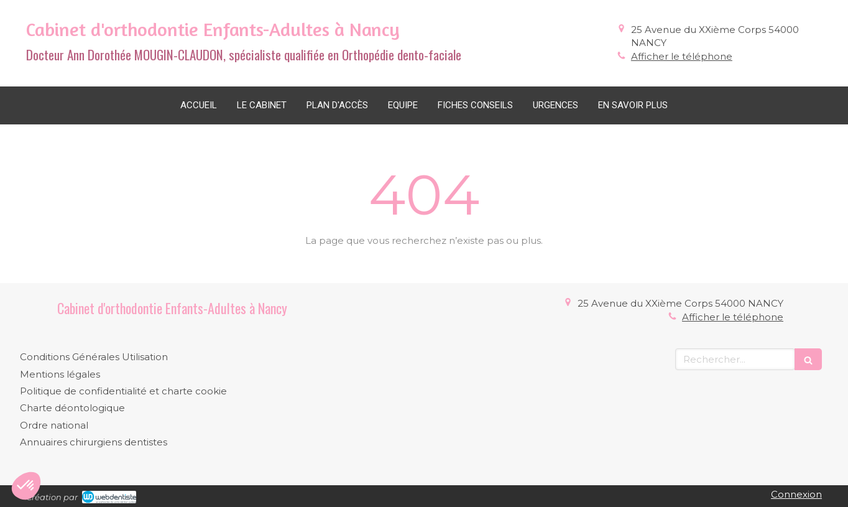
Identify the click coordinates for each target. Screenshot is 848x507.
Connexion (796, 494)
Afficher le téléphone (681, 56)
